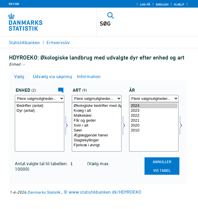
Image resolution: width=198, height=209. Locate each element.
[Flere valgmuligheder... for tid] (154, 98)
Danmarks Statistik (43, 192)
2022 (153, 115)
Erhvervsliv (58, 42)
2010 (153, 130)
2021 (153, 120)
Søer (96, 130)
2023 (153, 110)
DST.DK (14, 4)
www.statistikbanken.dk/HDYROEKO (105, 191)
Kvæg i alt (96, 110)
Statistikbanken (24, 42)
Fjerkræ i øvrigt (96, 145)
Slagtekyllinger (96, 140)
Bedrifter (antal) (39, 105)
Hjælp (179, 4)
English (162, 4)
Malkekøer (96, 115)
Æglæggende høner (96, 135)
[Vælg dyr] (96, 127)
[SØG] (137, 23)
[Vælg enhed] (39, 127)
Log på (145, 4)
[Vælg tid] (154, 127)
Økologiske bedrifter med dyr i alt (96, 105)
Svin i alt (96, 125)
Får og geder (96, 120)
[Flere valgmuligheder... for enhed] (39, 98)
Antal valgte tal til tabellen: (42, 163)
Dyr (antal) (39, 110)
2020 (153, 125)
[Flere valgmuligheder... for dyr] (96, 98)
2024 (153, 105)
